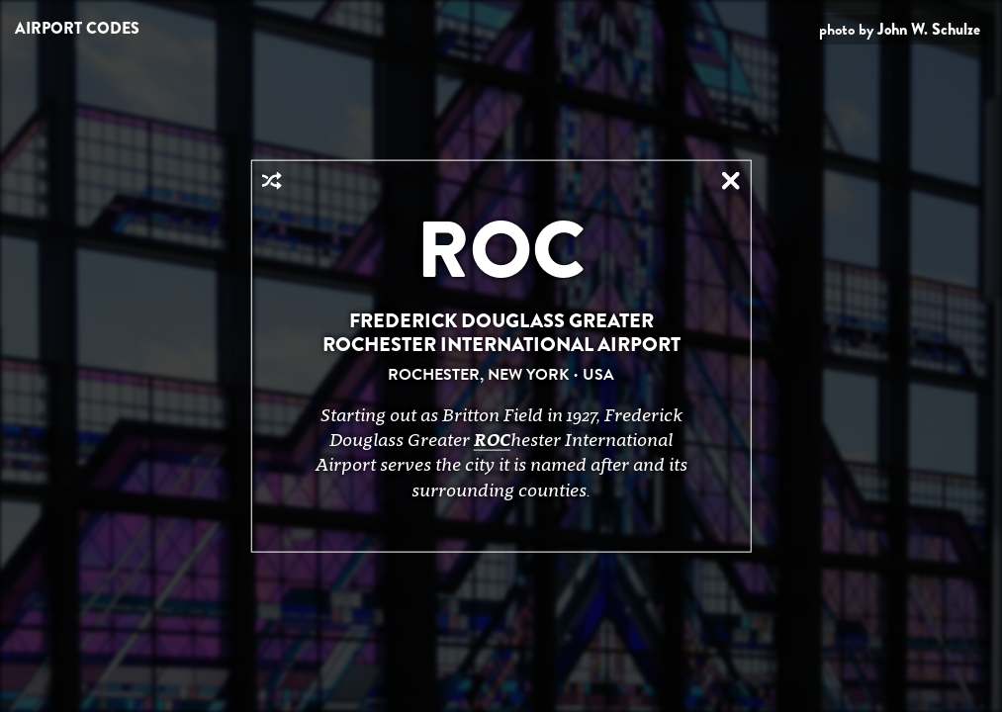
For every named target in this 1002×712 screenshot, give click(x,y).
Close (731, 181)
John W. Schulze (928, 29)
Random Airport (271, 181)
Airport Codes (77, 28)
